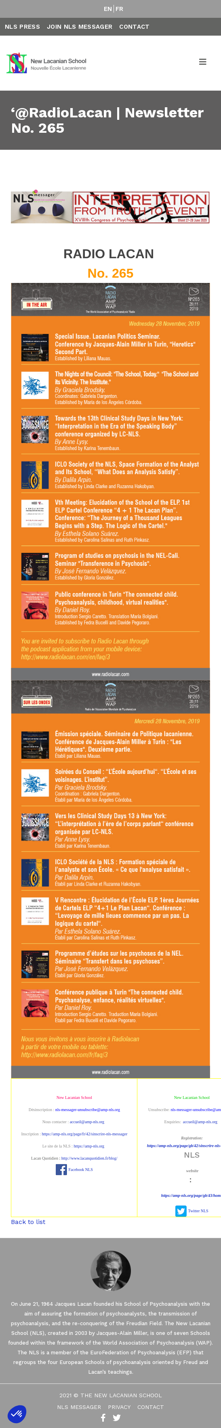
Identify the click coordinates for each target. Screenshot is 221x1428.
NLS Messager (79, 1407)
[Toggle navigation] (203, 63)
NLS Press (22, 26)
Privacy (119, 1407)
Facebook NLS (80, 1169)
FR (120, 9)
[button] (17, 1414)
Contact (134, 26)
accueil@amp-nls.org (87, 1122)
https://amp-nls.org (89, 1146)
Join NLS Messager (79, 26)
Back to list (28, 1222)
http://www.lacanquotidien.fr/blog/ (89, 1158)
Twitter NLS (198, 1211)
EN (108, 9)
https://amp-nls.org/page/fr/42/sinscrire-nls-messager (85, 1134)
